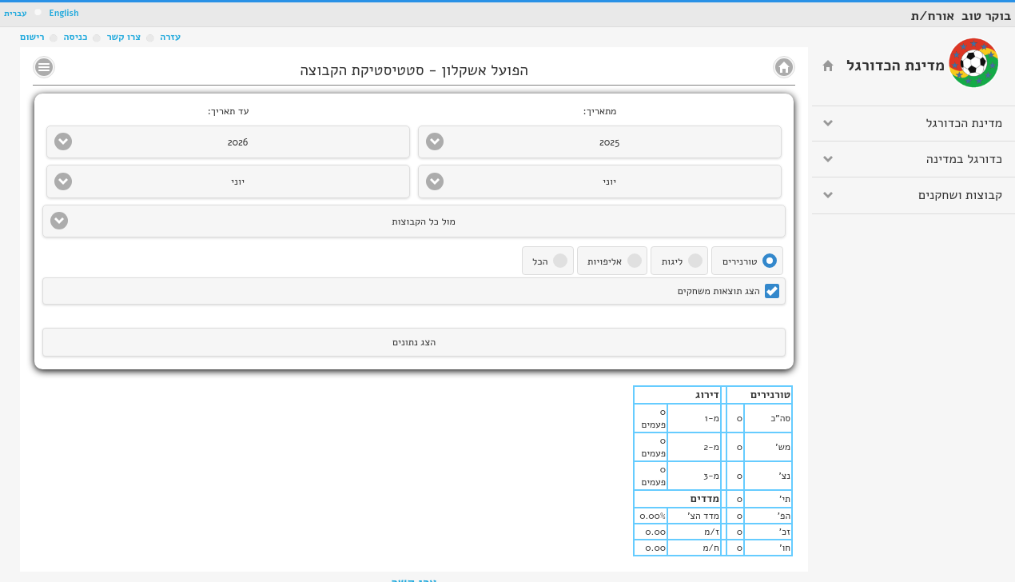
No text (44, 67)
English (63, 13)
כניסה (75, 36)
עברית (15, 13)
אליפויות (604, 261)
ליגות (672, 261)
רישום (32, 36)
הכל (539, 261)
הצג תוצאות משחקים (719, 290)
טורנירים (740, 261)
